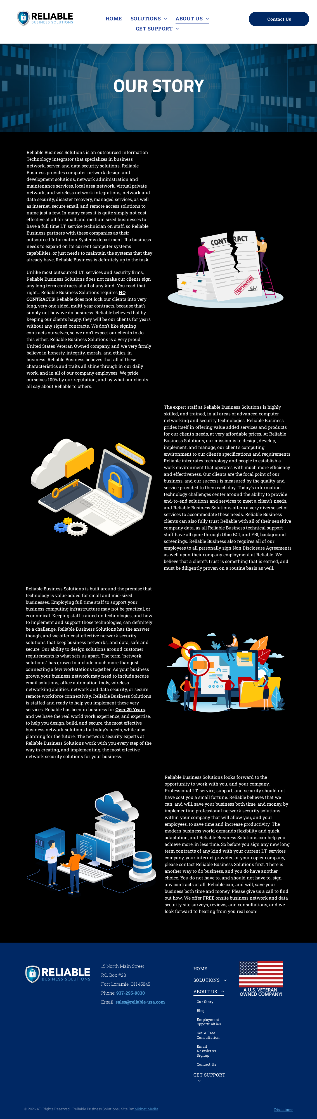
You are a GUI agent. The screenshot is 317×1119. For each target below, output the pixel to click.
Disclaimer (283, 1109)
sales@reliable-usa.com (140, 1002)
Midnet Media (146, 1108)
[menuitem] (113, 18)
